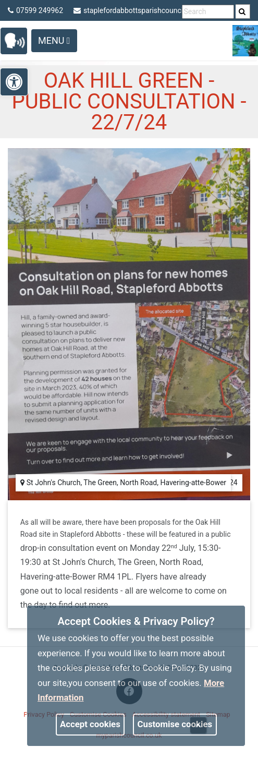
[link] (242, 11)
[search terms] (208, 12)
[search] (243, 11)
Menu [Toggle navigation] (54, 40)
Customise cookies (175, 724)
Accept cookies (90, 724)
